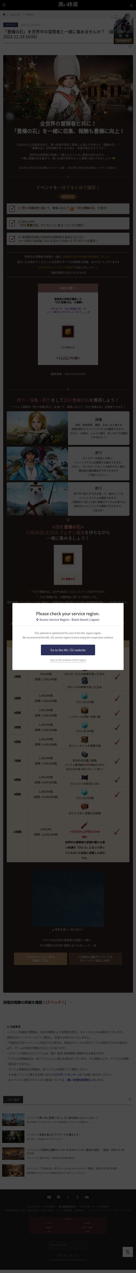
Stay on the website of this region (68, 660)
